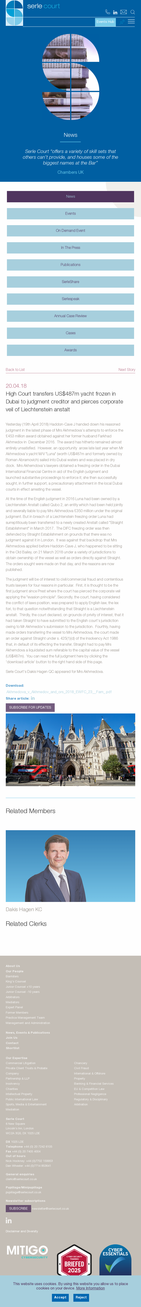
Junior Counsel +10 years (23, 987)
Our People (15, 971)
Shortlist (12, 1048)
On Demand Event (70, 231)
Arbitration (81, 1104)
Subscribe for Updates (30, 708)
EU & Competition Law (89, 1089)
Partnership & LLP (18, 1078)
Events (70, 214)
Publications (70, 265)
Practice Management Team (25, 1018)
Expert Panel (14, 1007)
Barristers (12, 976)
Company (12, 1073)
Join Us (11, 1038)
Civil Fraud (81, 1068)
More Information (90, 1289)
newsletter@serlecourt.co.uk (50, 1209)
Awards (70, 350)
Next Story (127, 370)
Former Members (17, 1013)
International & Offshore (89, 1073)
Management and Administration (28, 1023)
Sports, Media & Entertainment (26, 1104)
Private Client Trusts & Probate (26, 1068)
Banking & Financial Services (94, 1084)
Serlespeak (70, 299)
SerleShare (70, 282)
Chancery (80, 1063)
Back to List (15, 370)
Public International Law (22, 1099)
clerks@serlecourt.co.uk (21, 1179)
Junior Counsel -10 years (22, 992)
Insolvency (13, 1084)
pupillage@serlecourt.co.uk (23, 1192)
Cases (70, 333)
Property (79, 1078)
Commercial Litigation (21, 1063)
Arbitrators (12, 997)
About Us (13, 966)
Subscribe (18, 1209)
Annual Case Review (70, 316)
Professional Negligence (90, 1094)
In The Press (70, 248)
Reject (81, 1297)
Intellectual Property (19, 1094)
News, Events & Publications (28, 1033)
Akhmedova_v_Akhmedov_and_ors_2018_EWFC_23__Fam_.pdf (59, 692)
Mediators (12, 1002)
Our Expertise (16, 1058)
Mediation (12, 1109)
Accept (60, 1297)
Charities (12, 1089)
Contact (12, 1043)
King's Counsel (16, 981)
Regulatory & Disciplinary (91, 1099)
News (70, 197)
